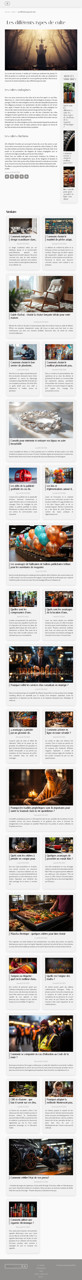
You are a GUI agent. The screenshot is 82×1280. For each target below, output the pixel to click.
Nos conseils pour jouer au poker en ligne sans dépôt (69, 194)
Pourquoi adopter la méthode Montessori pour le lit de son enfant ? (60, 1102)
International (41, 1268)
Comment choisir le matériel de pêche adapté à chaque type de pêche (60, 239)
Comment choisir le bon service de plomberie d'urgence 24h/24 (23, 365)
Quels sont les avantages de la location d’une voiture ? (59, 612)
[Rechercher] (13, 1266)
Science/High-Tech (41, 1274)
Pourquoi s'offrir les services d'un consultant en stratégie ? (39, 685)
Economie (41, 1265)
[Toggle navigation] (7, 3)
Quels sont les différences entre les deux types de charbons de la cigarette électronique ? (69, 116)
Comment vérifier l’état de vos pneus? (30, 1177)
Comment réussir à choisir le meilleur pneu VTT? (68, 158)
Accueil (7, 12)
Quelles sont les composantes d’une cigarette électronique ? (22, 612)
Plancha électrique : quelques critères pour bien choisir (38, 933)
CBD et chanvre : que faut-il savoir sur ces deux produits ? (24, 1102)
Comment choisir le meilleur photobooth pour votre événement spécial (59, 365)
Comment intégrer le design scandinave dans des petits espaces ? (23, 239)
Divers (14, 12)
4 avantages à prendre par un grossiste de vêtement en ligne (22, 732)
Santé (41, 1271)
